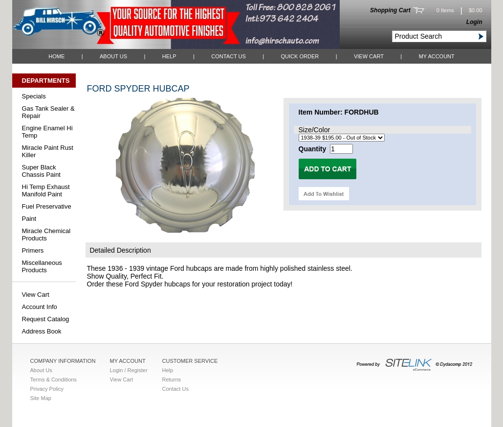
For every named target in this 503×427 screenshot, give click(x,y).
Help (169, 56)
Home (56, 56)
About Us (113, 56)
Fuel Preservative (46, 206)
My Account (437, 56)
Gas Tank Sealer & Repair (48, 112)
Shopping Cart (390, 10)
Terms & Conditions (53, 379)
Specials (34, 96)
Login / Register (129, 370)
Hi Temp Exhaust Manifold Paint (46, 190)
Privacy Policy (47, 389)
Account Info (39, 306)
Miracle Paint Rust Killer (47, 151)
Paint (29, 218)
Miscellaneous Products (42, 266)
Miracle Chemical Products (46, 234)
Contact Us (228, 56)
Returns (171, 379)
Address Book (42, 331)
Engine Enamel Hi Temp (47, 131)
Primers (33, 250)
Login (474, 22)
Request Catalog (45, 319)
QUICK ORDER (300, 56)
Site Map (40, 398)
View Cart (369, 56)
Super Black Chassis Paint (41, 171)
